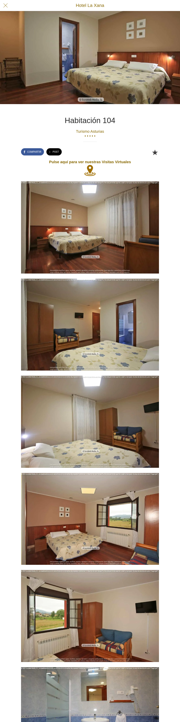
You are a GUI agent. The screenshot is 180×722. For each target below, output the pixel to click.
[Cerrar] (5, 5)
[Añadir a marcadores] (155, 152)
